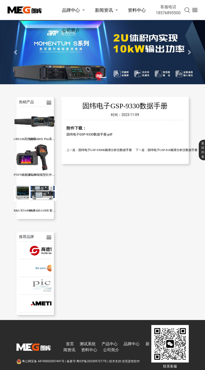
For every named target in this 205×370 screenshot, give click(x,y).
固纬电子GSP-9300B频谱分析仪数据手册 (105, 150)
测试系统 (88, 344)
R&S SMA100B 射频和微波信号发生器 (54, 210)
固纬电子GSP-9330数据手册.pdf (89, 134)
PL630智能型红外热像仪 (45, 174)
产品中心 (110, 344)
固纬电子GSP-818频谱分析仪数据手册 (173, 150)
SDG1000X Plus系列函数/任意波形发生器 (56, 139)
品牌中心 (71, 10)
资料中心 (137, 10)
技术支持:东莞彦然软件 (124, 361)
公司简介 (71, 30)
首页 (70, 344)
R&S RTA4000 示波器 (28, 210)
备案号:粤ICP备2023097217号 (87, 361)
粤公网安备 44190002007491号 (40, 361)
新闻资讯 (104, 10)
